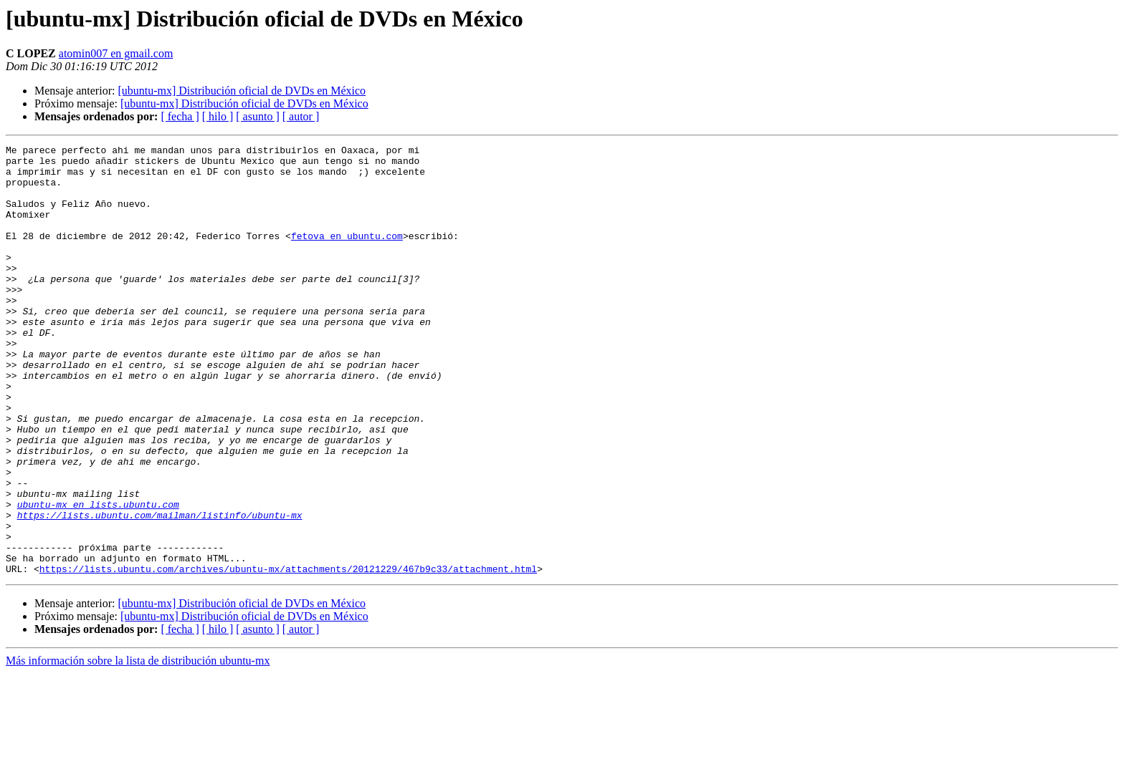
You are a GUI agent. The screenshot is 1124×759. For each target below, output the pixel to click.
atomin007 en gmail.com (116, 53)
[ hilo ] (218, 116)
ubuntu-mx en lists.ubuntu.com (98, 577)
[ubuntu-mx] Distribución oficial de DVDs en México (242, 90)
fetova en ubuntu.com (347, 254)
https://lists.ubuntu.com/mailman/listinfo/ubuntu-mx (160, 590)
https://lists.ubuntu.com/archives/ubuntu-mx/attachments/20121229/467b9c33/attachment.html (288, 654)
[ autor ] (301, 116)
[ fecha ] (180, 116)
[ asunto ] (257, 116)
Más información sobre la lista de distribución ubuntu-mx (138, 746)
